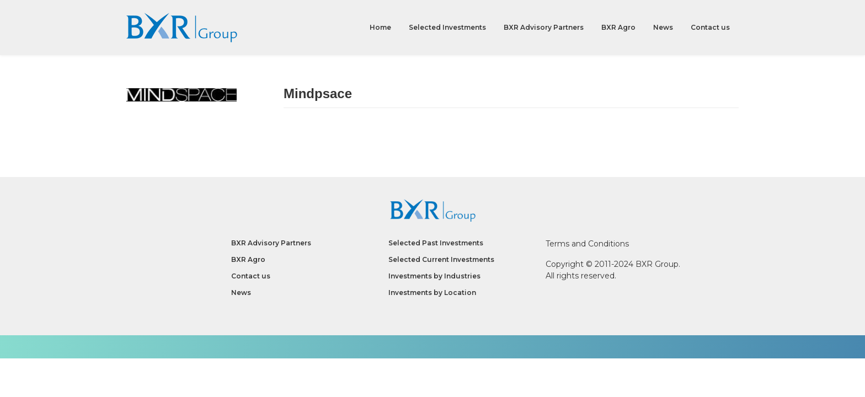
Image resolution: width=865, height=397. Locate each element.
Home (380, 27)
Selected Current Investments (441, 259)
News (663, 27)
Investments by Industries (434, 276)
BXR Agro (618, 27)
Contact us (710, 27)
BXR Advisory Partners (544, 27)
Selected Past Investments (435, 243)
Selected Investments (447, 27)
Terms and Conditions (587, 244)
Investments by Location (432, 292)
